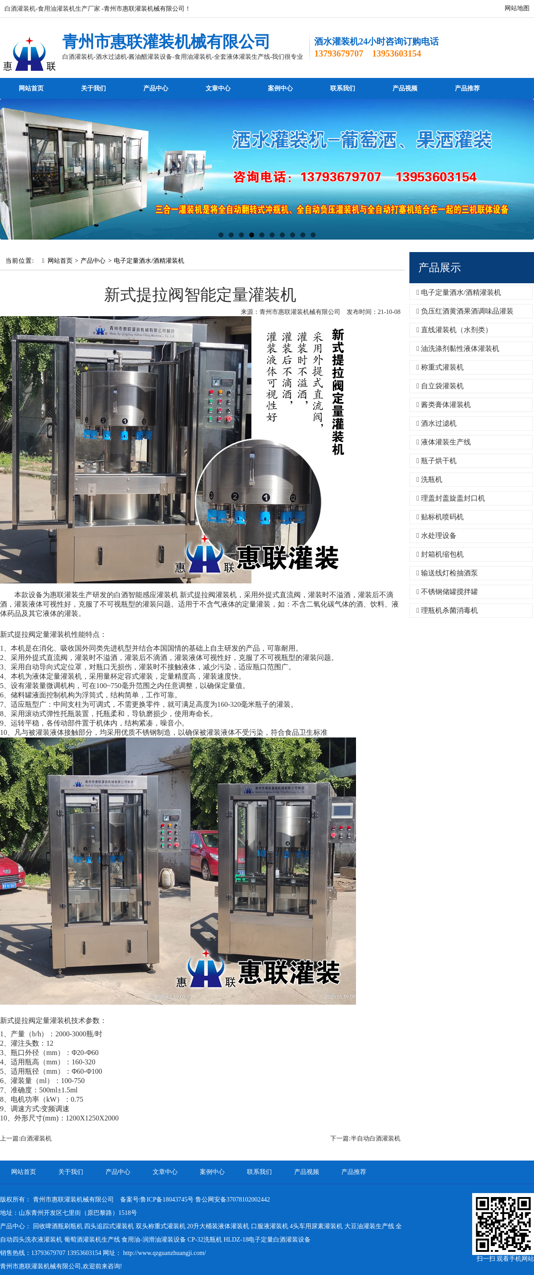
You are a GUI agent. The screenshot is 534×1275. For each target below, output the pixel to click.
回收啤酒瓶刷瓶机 (58, 1226)
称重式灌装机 (440, 367)
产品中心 (155, 88)
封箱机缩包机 (440, 554)
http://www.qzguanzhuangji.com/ (164, 1253)
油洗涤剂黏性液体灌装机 (458, 348)
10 (313, 234)
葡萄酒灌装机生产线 (92, 1239)
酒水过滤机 (437, 423)
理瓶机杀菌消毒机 (447, 610)
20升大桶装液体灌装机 (218, 1226)
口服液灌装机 (269, 1226)
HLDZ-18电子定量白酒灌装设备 (267, 1239)
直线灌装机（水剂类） (454, 330)
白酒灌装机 (36, 1138)
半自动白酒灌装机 (375, 1138)
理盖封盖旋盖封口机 (451, 498)
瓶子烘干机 (437, 460)
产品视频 (404, 88)
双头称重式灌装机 (161, 1226)
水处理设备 (437, 535)
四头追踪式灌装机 (109, 1226)
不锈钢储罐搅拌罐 (447, 591)
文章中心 (218, 88)
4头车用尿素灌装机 (316, 1226)
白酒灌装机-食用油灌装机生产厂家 (52, 8)
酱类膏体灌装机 (444, 404)
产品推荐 (467, 88)
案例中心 (280, 88)
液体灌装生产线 (444, 442)
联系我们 (342, 88)
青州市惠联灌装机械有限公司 (166, 42)
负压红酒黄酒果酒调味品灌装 (465, 311)
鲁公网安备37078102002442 (232, 1199)
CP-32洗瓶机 (204, 1239)
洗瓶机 (429, 479)
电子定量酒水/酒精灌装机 (149, 260)
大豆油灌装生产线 (369, 1226)
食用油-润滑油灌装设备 (153, 1239)
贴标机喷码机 (440, 517)
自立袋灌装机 (440, 386)
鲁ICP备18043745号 (167, 1199)
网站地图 (517, 8)
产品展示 (439, 267)
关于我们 (93, 88)
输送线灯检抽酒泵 (447, 573)
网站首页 (31, 88)
